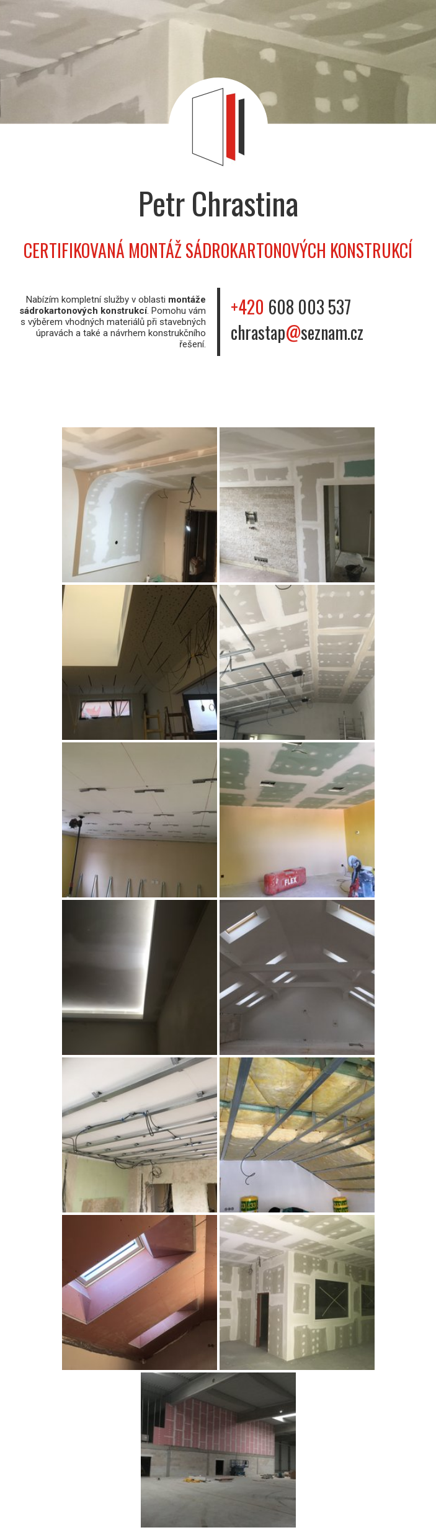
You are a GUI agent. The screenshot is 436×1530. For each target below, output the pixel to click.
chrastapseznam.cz (297, 332)
